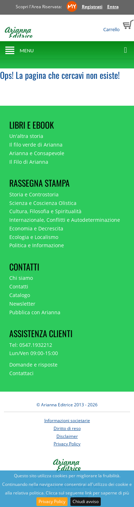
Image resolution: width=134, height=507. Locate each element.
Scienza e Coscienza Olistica (42, 203)
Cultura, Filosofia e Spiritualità (45, 211)
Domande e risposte (33, 364)
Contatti (18, 286)
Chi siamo (21, 277)
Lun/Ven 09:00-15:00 (33, 353)
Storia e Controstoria (34, 194)
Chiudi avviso (86, 501)
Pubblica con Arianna (34, 312)
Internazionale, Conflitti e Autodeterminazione (64, 219)
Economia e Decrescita (36, 228)
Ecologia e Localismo (33, 237)
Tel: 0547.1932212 (30, 344)
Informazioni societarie (67, 420)
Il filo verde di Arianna (36, 144)
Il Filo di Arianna (28, 161)
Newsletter (22, 303)
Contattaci (21, 373)
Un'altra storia (26, 136)
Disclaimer (67, 436)
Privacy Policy (52, 501)
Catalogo (19, 295)
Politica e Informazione (36, 245)
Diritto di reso (67, 428)
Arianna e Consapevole (36, 153)
